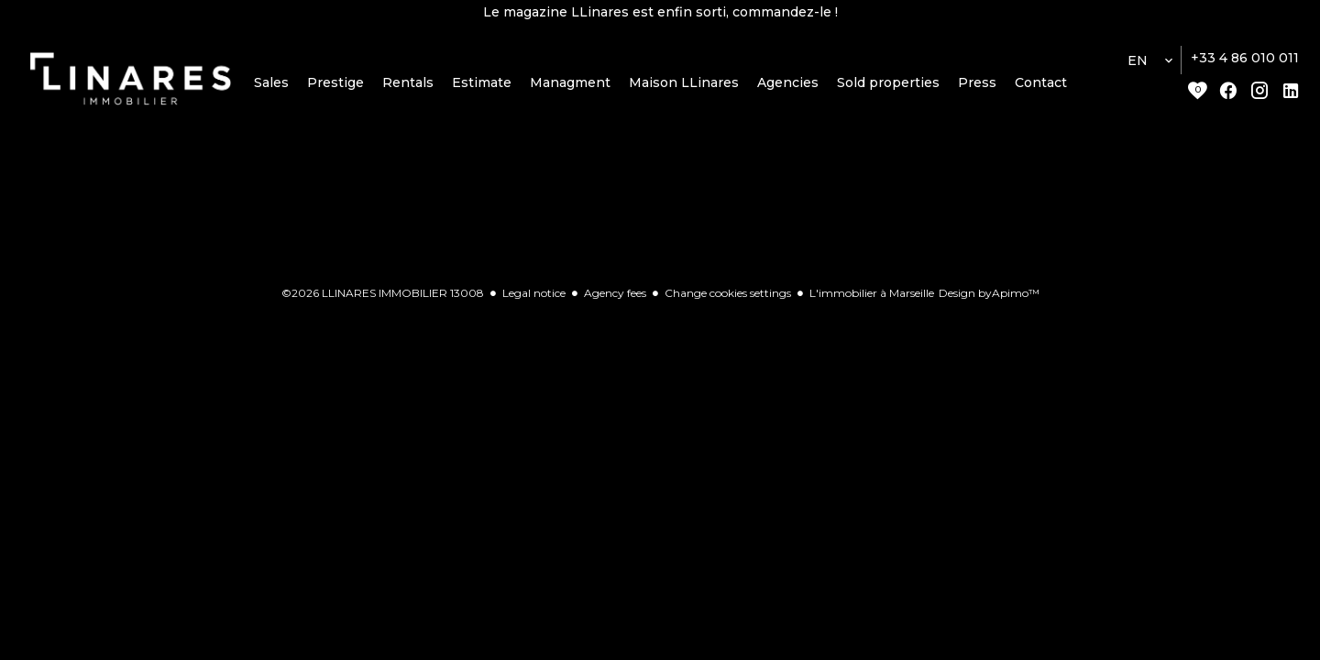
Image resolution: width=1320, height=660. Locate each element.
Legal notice (534, 293)
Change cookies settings (728, 293)
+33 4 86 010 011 (1245, 58)
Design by (989, 293)
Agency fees (615, 293)
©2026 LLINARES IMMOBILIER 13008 (382, 293)
